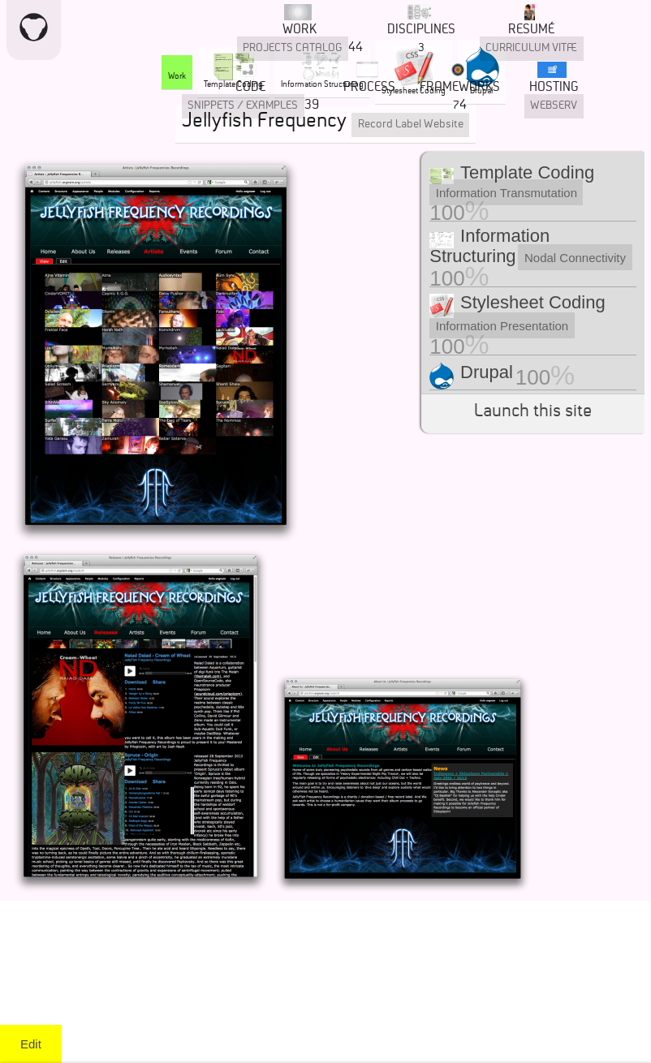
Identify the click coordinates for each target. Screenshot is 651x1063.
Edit (30, 1044)
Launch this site (533, 413)
